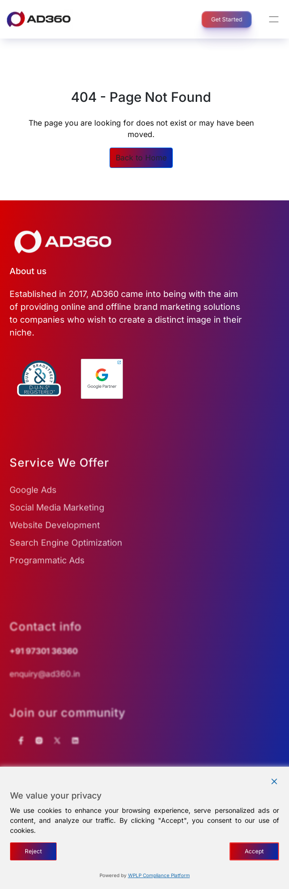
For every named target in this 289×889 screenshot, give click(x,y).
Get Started (221, 19)
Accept (254, 851)
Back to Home (141, 157)
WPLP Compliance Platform (159, 875)
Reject (33, 851)
